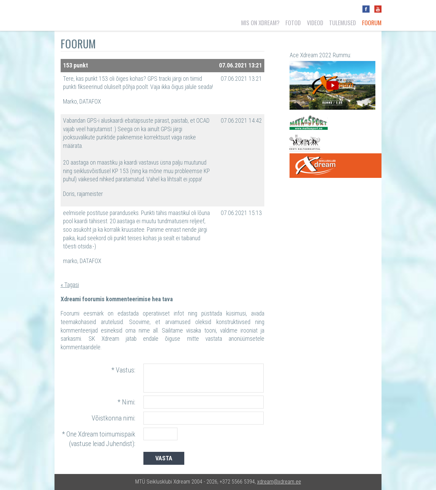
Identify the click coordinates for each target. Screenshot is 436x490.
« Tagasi (70, 284)
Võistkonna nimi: (113, 418)
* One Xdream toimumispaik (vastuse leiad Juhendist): (98, 439)
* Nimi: (126, 402)
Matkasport (309, 123)
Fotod (293, 22)
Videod (315, 22)
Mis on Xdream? (260, 22)
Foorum (372, 22)
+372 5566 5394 (237, 481)
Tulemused (342, 22)
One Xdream (335, 165)
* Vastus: (123, 370)
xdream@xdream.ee (279, 481)
